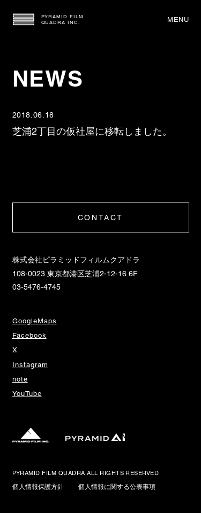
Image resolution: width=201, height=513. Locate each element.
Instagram (30, 365)
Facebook (29, 335)
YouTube (27, 394)
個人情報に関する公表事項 (116, 487)
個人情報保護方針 (38, 487)
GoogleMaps (34, 321)
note (20, 379)
